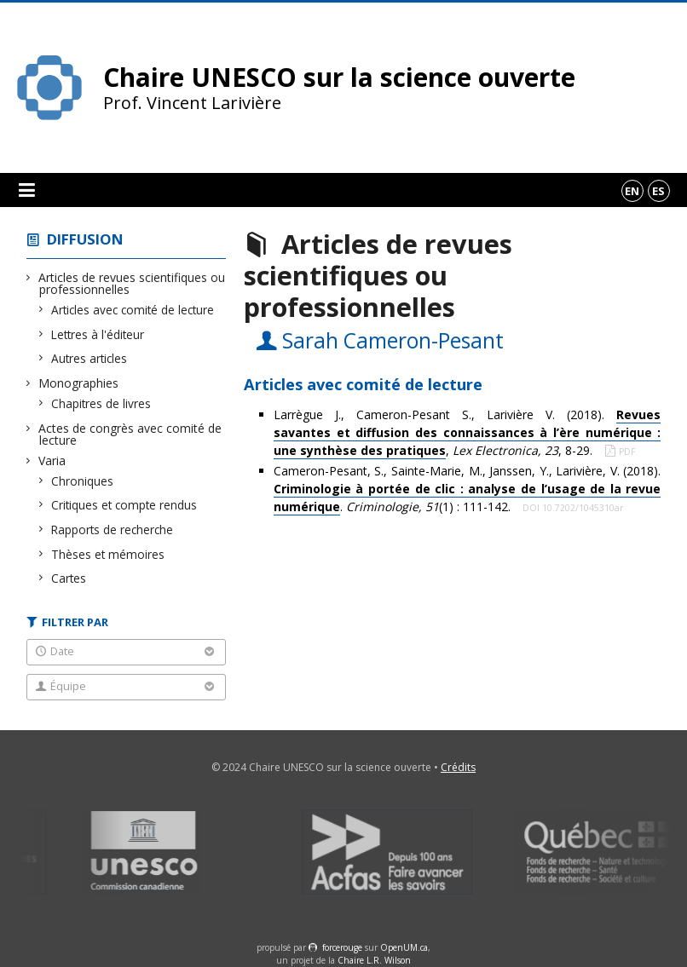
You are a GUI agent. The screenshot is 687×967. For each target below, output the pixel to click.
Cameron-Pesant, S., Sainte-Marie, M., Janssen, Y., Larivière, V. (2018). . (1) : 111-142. (467, 489)
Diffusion (85, 239)
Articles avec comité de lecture (133, 310)
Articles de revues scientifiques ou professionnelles (132, 283)
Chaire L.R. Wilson (374, 960)
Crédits (458, 767)
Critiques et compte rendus (124, 505)
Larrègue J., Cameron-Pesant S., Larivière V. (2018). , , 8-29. (467, 432)
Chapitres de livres (101, 403)
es (658, 191)
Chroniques (82, 481)
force (342, 947)
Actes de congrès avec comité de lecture (130, 434)
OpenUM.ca (404, 947)
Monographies (78, 383)
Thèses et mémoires (108, 554)
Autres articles (89, 358)
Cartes (69, 578)
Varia (52, 460)
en (632, 191)
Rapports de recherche (112, 529)
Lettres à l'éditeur (98, 334)
